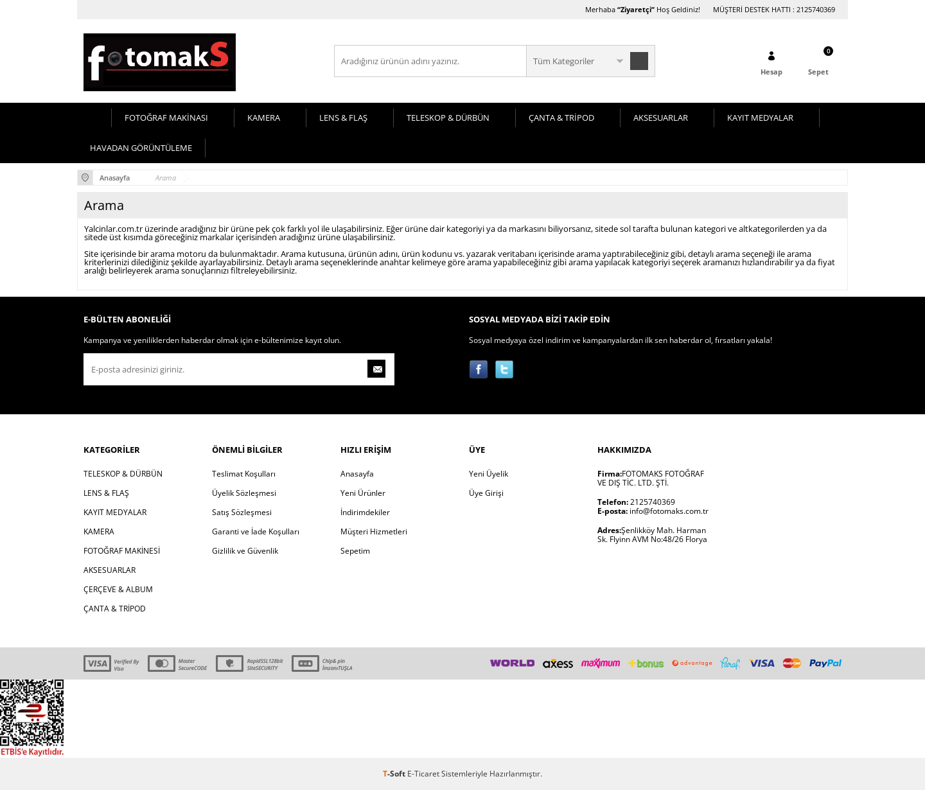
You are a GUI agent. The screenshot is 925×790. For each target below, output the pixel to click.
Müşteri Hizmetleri (373, 531)
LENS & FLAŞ (343, 117)
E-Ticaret (423, 773)
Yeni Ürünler (362, 492)
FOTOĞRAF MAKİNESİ (122, 550)
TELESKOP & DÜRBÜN (448, 117)
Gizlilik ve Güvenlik (245, 550)
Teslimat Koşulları (244, 473)
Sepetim (355, 550)
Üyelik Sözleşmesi (244, 492)
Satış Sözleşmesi (242, 512)
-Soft (395, 773)
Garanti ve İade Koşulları (255, 531)
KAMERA (263, 117)
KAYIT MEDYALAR (760, 117)
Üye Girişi (486, 492)
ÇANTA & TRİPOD (561, 117)
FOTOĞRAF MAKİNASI (166, 117)
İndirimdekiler (365, 512)
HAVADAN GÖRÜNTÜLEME (141, 148)
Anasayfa (357, 473)
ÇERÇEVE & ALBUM (118, 589)
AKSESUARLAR (660, 117)
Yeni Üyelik (488, 473)
